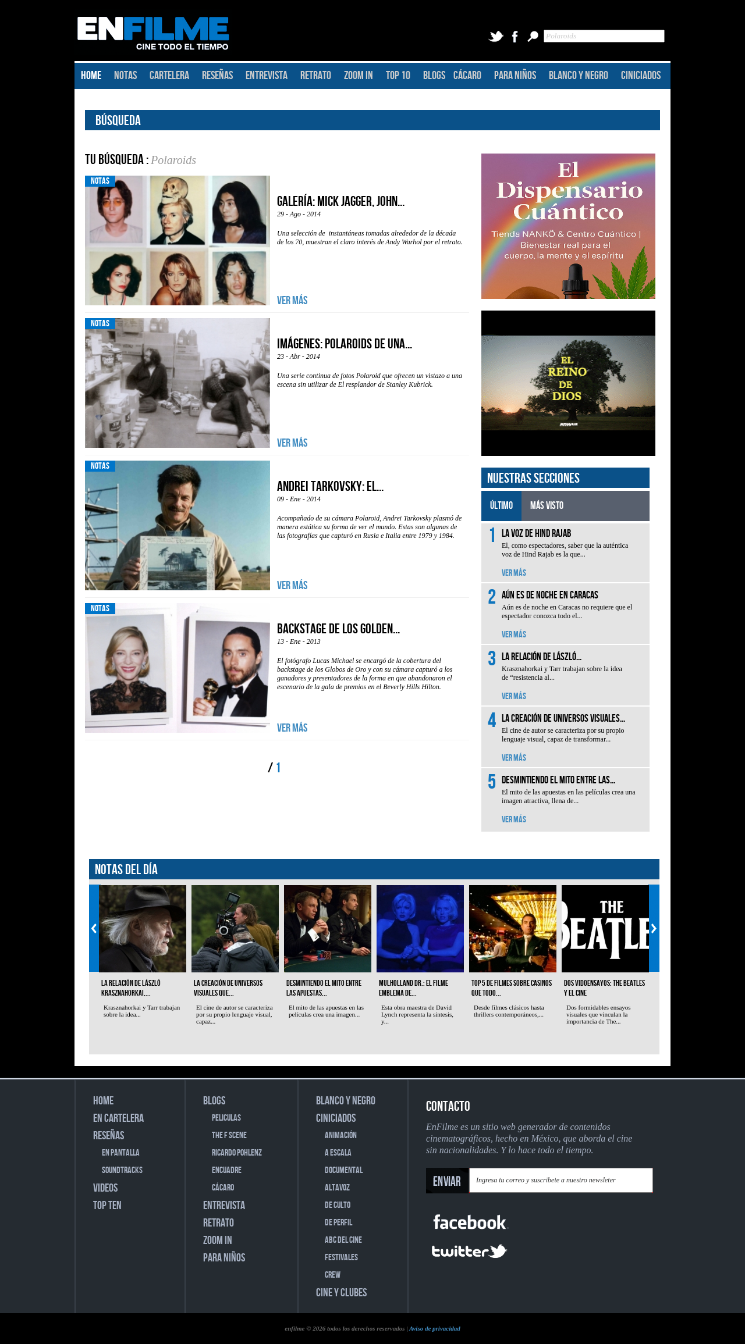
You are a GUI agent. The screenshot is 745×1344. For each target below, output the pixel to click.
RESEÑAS (217, 76)
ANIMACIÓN (341, 1135)
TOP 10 (398, 76)
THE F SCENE (229, 1135)
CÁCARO (467, 76)
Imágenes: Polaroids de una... (344, 344)
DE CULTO (337, 1205)
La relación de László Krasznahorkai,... (131, 988)
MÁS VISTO (546, 506)
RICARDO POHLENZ (237, 1152)
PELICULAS (226, 1118)
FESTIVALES (341, 1257)
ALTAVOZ (337, 1187)
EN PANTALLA (121, 1152)
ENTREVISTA (267, 76)
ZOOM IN (358, 76)
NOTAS (125, 76)
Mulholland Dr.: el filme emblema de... (413, 988)
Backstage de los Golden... (338, 629)
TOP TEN (107, 1206)
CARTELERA (169, 76)
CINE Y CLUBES (341, 1293)
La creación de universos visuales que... (228, 988)
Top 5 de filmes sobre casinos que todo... (511, 988)
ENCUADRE (227, 1170)
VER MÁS (292, 301)
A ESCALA (338, 1152)
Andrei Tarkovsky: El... (330, 486)
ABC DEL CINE (343, 1240)
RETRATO (315, 76)
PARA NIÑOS (515, 76)
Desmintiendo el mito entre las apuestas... (323, 988)
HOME (91, 76)
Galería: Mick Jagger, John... (341, 201)
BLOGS (434, 76)
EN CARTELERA (118, 1118)
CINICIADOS (641, 76)
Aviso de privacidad (434, 1328)
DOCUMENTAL (344, 1170)
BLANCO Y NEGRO (578, 76)
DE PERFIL (338, 1222)
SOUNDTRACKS (122, 1170)
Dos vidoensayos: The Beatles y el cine (604, 988)
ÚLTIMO (501, 506)
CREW (332, 1275)
